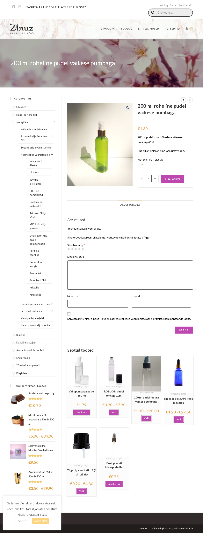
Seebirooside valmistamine (36, 147)
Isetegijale (22, 122)
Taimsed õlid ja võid (38, 215)
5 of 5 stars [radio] (82, 249)
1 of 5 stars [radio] (68, 249)
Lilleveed (21, 106)
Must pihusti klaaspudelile (113, 465)
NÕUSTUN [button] (40, 521)
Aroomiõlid (36, 273)
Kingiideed (35, 294)
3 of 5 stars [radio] (75, 249)
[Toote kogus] (148, 178)
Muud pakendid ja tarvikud (36, 325)
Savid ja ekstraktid (35, 181)
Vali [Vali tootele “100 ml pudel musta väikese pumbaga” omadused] (146, 418)
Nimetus (73, 296)
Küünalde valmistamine (34, 129)
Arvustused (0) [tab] (130, 204)
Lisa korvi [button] (82, 412)
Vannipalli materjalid (32, 318)
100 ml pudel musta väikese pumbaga (146, 399)
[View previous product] (183, 100)
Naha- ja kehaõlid (26, 114)
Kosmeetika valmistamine (35, 154)
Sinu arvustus (76, 256)
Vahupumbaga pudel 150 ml (82, 393)
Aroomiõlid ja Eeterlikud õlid (34, 138)
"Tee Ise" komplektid (28, 365)
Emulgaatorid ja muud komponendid (38, 239)
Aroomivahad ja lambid (30, 350)
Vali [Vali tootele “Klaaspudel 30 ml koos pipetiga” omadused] (178, 419)
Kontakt (144, 528)
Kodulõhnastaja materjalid (36, 304)
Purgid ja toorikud (35, 252)
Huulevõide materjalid (36, 204)
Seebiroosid (23, 357)
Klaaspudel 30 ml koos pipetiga (178, 400)
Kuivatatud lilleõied (36, 163)
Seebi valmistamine (32, 311)
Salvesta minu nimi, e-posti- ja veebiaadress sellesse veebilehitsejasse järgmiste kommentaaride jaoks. (129, 318)
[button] (127, 108)
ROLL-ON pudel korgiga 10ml (114, 393)
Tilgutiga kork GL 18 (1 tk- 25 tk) (81, 472)
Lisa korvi (172, 179)
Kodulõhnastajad (26, 342)
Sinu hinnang (76, 245)
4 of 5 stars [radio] (79, 249)
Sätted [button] (22, 521)
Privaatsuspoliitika (183, 528)
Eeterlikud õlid (38, 280)
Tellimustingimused (160, 528)
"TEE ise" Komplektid (36, 193)
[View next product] (190, 100)
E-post (137, 296)
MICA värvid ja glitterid (38, 226)
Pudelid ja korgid (81, 386)
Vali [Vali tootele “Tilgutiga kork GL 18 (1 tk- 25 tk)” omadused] (81, 491)
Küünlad (20, 334)
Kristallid (35, 287)
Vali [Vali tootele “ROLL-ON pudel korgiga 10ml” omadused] (114, 412)
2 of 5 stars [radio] (72, 249)
